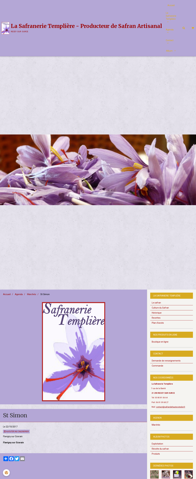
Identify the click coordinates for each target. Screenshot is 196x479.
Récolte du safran (160, 455)
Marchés (31, 300)
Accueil (171, 5)
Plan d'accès (158, 329)
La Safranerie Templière (171, 16)
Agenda (169, 30)
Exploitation (157, 450)
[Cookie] (6, 472)
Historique (157, 319)
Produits (156, 460)
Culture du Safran (160, 314)
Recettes (156, 324)
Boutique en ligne (160, 348)
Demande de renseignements (166, 367)
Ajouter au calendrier (16, 438)
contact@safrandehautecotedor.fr (170, 413)
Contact (169, 40)
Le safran (156, 309)
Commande (157, 372)
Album (169, 51)
